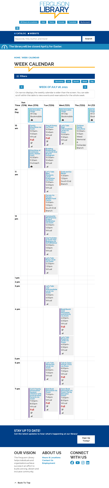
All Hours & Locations (28, 22)
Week (84, 81)
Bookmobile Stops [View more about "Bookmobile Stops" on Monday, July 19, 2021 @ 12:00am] (35, 110)
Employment (48, 463)
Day (92, 81)
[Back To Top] (54, 482)
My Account (85, 22)
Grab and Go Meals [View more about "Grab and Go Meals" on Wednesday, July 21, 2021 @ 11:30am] (66, 172)
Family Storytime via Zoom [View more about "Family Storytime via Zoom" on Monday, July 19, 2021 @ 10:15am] (35, 127)
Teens (51, 22)
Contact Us (47, 460)
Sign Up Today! (86, 439)
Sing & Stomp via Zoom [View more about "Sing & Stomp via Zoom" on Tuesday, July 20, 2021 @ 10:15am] (51, 126)
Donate (61, 22)
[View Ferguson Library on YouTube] (78, 463)
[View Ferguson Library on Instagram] (83, 463)
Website (34, 33)
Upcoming (59, 81)
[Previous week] (21, 87)
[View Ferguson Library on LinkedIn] (88, 463)
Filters (24, 76)
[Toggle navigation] (17, 28)
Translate (72, 22)
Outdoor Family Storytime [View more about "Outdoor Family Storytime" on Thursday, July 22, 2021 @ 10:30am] (81, 127)
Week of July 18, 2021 (53, 87)
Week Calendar (30, 58)
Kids (43, 22)
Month (76, 81)
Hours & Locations (51, 457)
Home (17, 58)
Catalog (21, 33)
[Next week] (85, 87)
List (68, 81)
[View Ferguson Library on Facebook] (72, 463)
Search (88, 39)
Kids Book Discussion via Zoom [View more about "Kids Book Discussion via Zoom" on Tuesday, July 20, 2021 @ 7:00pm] (51, 390)
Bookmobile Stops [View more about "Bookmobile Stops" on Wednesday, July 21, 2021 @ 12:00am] (66, 110)
